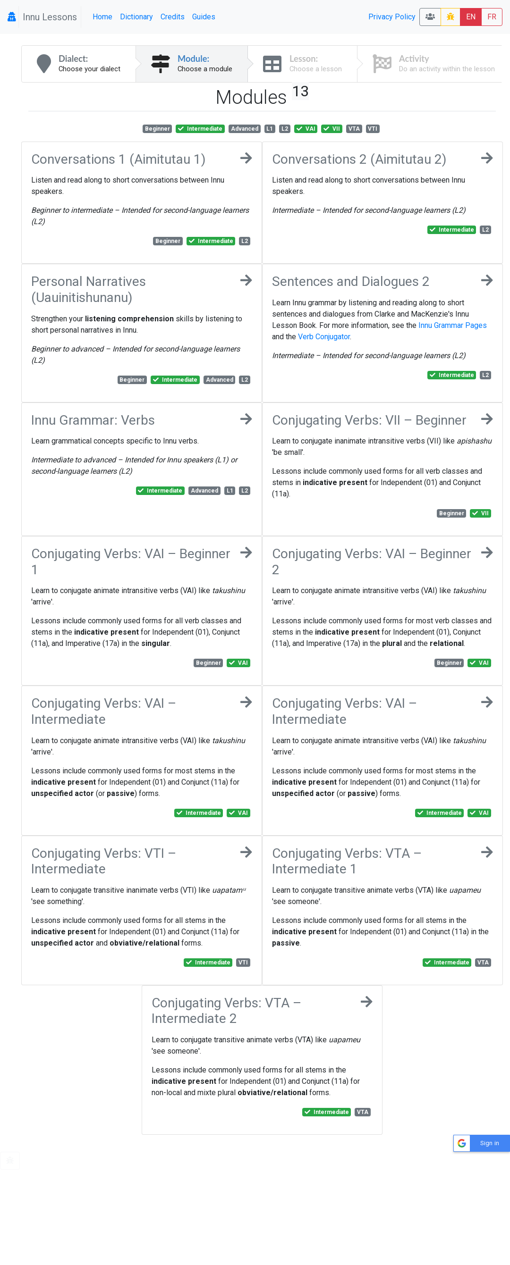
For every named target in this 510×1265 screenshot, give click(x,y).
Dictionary (136, 16)
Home (102, 16)
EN (471, 16)
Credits (173, 16)
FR (491, 16)
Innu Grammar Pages (452, 325)
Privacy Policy (392, 16)
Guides (203, 16)
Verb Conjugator (324, 336)
